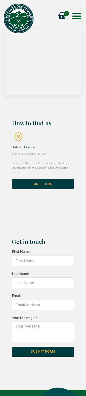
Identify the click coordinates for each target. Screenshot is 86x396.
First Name (21, 251)
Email (16, 295)
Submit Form (43, 351)
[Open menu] (76, 16)
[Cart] (63, 16)
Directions (43, 184)
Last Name (20, 273)
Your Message (23, 317)
